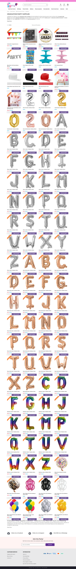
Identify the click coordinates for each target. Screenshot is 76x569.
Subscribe (50, 544)
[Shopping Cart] (68, 5)
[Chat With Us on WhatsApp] (59, 533)
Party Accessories (38, 8)
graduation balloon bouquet (57, 17)
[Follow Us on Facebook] (16, 533)
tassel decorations (31, 18)
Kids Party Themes (12, 8)
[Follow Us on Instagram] (38, 533)
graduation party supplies (25, 16)
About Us (24, 554)
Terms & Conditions (26, 559)
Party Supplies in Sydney (27, 561)
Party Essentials (46, 8)
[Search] (47, 5)
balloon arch (47, 17)
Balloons (31, 8)
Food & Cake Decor (55, 8)
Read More (9, 21)
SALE (67, 8)
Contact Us (9, 558)
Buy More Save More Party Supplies (29, 563)
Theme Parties (25, 8)
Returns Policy (10, 556)
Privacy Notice (25, 558)
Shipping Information (11, 554)
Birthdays (19, 8)
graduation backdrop (19, 17)
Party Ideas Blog (26, 556)
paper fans (17, 18)
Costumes (62, 8)
